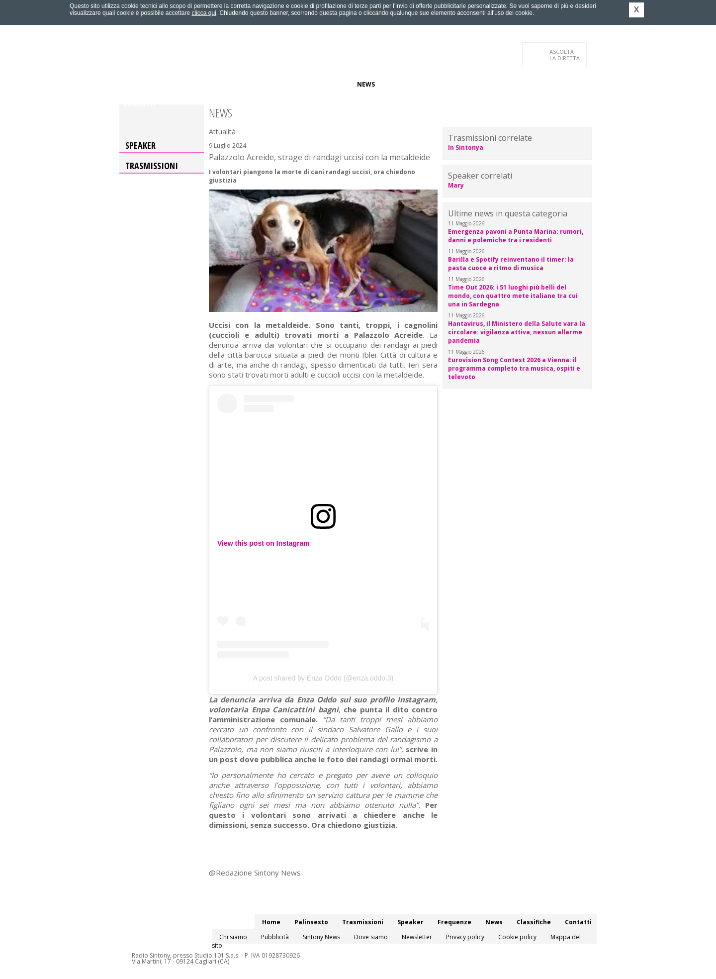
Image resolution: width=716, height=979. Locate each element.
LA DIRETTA (565, 55)
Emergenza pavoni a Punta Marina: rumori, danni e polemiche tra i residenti (515, 235)
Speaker (291, 84)
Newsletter (417, 937)
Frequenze (331, 84)
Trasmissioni (151, 166)
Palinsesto (168, 84)
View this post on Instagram (263, 543)
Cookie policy (517, 937)
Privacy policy (465, 937)
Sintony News (321, 937)
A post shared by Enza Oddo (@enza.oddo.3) (323, 678)
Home (132, 84)
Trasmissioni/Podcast (232, 84)
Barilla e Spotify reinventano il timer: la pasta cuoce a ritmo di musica (511, 263)
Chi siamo (233, 937)
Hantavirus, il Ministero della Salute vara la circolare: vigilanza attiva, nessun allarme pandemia (516, 332)
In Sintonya (465, 147)
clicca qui (203, 12)
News (366, 84)
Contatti (139, 104)
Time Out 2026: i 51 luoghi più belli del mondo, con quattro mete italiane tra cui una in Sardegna (513, 295)
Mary (456, 185)
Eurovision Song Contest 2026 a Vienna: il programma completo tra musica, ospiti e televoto (514, 368)
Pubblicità (275, 937)
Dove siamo (371, 937)
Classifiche (402, 84)
